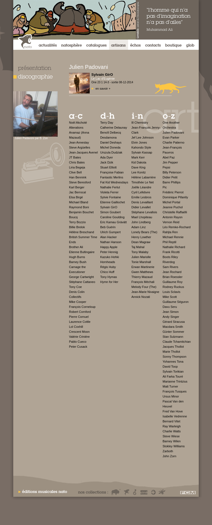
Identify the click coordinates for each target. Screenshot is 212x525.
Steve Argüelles (79, 147)
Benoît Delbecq (110, 132)
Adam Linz (138, 227)
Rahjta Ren (170, 232)
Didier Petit (170, 177)
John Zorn (169, 456)
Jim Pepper (170, 162)
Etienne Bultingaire (81, 252)
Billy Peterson (172, 172)
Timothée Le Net (142, 182)
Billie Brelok (77, 227)
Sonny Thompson (174, 356)
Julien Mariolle (141, 257)
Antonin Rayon (172, 217)
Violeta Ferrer (109, 192)
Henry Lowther (141, 237)
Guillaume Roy (172, 282)
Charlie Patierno (173, 142)
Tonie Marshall (141, 262)
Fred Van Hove (173, 411)
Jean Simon (171, 311)
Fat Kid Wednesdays (114, 182)
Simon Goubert (110, 212)
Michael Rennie (173, 237)
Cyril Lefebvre (140, 192)
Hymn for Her (109, 282)
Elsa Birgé (76, 197)
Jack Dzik (106, 162)
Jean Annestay (79, 142)
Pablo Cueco (77, 341)
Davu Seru (170, 306)
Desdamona (108, 137)
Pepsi (166, 167)
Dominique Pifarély (175, 197)
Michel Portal (171, 202)
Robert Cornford (80, 311)
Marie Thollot (171, 351)
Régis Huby (108, 267)
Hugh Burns (77, 257)
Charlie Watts (172, 431)
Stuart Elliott (108, 167)
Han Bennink (77, 177)
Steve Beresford (80, 182)
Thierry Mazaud (141, 277)
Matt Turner (170, 386)
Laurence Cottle (80, 321)
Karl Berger (76, 187)
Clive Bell (75, 172)
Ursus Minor (171, 396)
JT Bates (75, 157)
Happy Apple (108, 247)
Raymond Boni (79, 207)
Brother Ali (76, 247)
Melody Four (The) (143, 287)
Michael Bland (78, 202)
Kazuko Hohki (109, 257)
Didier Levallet (141, 207)
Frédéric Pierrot (173, 192)
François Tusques (175, 391)
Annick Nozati (140, 296)
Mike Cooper (77, 301)
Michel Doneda (110, 147)
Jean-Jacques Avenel (83, 152)
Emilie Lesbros (141, 197)
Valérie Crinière (79, 336)
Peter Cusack (78, 346)
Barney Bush (77, 262)
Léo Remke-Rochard (177, 227)
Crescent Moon (79, 331)
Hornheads (107, 262)
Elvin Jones (139, 142)
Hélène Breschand (81, 232)
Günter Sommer (173, 331)
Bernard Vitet (171, 421)
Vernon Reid (171, 222)
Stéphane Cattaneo (82, 282)
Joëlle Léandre (141, 187)
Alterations (76, 127)
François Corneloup (82, 306)
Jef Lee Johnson (142, 137)
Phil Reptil (169, 242)
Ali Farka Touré (173, 376)
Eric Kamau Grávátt (113, 222)
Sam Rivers (170, 267)
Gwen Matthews (142, 272)
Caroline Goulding (112, 217)
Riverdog (169, 262)
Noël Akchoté (78, 122)
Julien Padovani (173, 132)
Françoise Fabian (112, 172)
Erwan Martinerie (142, 267)
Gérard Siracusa (174, 321)
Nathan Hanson (110, 242)
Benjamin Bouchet (81, 212)
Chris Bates (77, 162)
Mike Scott (170, 296)
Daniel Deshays (110, 142)
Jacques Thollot (173, 346)
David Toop (170, 366)
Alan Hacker (108, 237)
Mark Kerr (138, 157)
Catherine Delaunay (113, 127)
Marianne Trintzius (175, 381)
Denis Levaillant (142, 202)
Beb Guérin (108, 227)
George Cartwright (81, 277)
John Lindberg (141, 222)
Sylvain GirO (108, 207)
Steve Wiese (171, 436)
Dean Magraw (140, 242)
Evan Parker (171, 137)
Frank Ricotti (171, 252)
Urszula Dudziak (111, 152)
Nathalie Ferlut (110, 187)
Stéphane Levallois (144, 212)
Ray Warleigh (172, 426)
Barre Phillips (172, 182)
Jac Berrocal (77, 192)
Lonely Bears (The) (144, 232)
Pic (165, 187)
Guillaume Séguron (176, 301)
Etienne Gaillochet (112, 202)
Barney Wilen (172, 441)
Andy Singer (171, 316)
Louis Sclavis (171, 291)
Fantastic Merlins (111, 177)
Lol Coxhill (76, 326)
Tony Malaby (140, 252)
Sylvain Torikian (173, 371)
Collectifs (75, 296)
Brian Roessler (172, 277)
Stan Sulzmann (173, 336)
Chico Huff (107, 272)
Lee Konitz (138, 172)
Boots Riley (170, 257)
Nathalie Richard (174, 247)
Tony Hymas (108, 277)
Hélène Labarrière (143, 177)
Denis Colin (76, 291)
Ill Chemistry (139, 122)
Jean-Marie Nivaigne (145, 291)
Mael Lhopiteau (141, 217)
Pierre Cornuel (79, 316)
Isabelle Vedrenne (175, 416)
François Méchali (142, 282)
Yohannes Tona (173, 361)
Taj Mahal (137, 247)
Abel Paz (169, 157)
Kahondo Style (141, 147)
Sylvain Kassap (141, 152)
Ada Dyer (106, 157)
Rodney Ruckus (173, 287)
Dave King (138, 167)
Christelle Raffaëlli (175, 212)
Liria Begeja (77, 167)
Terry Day (106, 122)
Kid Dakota (138, 162)
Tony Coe (75, 287)
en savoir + (103, 88)
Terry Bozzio (77, 222)
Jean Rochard (172, 272)
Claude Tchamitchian (177, 341)
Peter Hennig (109, 252)
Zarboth (168, 451)
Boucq (73, 217)
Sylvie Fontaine (110, 197)
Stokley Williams (174, 446)
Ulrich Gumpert (110, 232)
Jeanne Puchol (173, 207)
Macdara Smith (173, 326)
